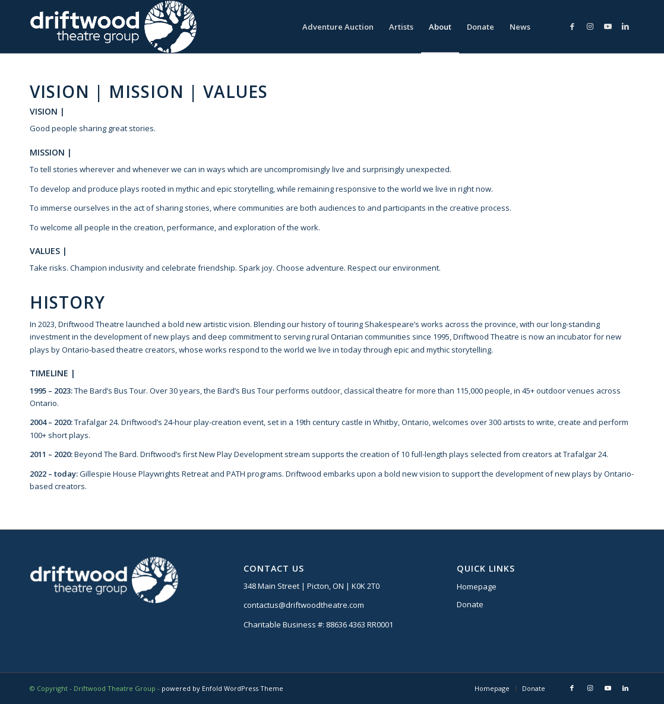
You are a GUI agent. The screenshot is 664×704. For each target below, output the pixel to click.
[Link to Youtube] (607, 26)
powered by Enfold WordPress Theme (222, 688)
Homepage (477, 586)
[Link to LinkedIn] (625, 26)
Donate (470, 604)
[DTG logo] (113, 27)
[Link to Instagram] (590, 26)
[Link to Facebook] (572, 26)
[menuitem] (338, 27)
